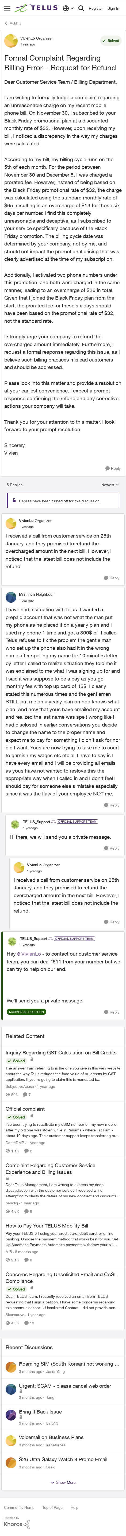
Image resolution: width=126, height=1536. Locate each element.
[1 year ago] (45, 1086)
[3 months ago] (30, 1371)
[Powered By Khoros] (63, 1523)
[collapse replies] (63, 516)
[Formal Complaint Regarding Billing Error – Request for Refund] (26, 526)
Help (74, 1507)
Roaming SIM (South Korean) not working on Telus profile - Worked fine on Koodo (69, 1364)
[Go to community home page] (37, 8)
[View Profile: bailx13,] (11, 1415)
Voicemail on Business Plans (51, 1437)
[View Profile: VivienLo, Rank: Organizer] (11, 41)
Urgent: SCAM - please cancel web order (65, 1386)
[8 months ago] (25, 1251)
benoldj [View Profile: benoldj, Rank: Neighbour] (12, 1203)
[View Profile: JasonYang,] (11, 1367)
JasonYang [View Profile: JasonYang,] (55, 1371)
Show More (63, 1482)
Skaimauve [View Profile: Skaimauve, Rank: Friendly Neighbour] (15, 1314)
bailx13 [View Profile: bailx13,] (52, 1423)
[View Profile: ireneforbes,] (11, 1440)
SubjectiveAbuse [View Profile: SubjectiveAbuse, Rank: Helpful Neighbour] (20, 1086)
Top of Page (53, 1507)
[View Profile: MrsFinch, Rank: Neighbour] (11, 597)
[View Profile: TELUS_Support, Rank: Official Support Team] (15, 824)
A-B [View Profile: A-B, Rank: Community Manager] (9, 1251)
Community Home (19, 1507)
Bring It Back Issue (40, 1412)
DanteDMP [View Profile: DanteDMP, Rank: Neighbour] (15, 1142)
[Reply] (113, 468)
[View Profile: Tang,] (11, 1389)
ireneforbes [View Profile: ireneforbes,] (56, 1445)
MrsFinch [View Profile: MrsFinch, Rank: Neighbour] (27, 594)
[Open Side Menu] (7, 8)
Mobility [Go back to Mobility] (12, 23)
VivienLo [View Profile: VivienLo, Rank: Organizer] (27, 38)
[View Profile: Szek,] (11, 1462)
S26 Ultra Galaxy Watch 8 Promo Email (63, 1459)
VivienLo (31, 954)
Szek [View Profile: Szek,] (50, 1467)
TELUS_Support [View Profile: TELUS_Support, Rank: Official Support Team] (36, 821)
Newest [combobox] (110, 485)
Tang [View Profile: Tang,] (50, 1397)
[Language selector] (68, 8)
